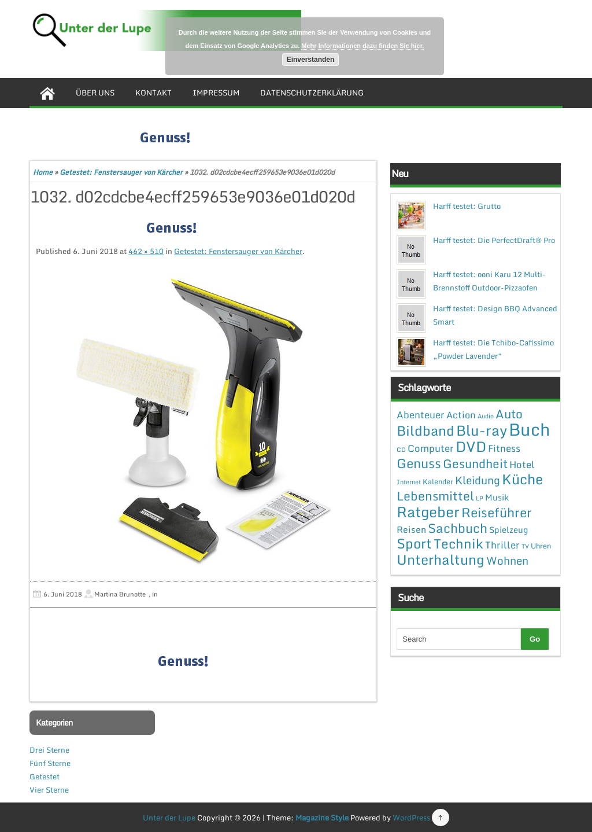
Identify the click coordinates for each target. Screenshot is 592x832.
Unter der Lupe (169, 817)
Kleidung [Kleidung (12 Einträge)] (477, 480)
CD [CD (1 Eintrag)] (401, 449)
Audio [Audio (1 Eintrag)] (486, 416)
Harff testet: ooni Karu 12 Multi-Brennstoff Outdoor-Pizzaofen (489, 281)
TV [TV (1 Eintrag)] (525, 546)
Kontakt (153, 92)
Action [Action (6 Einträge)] (461, 414)
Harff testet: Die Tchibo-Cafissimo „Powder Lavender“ (493, 349)
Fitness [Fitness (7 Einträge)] (504, 448)
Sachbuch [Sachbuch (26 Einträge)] (457, 528)
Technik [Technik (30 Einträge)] (458, 543)
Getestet (44, 776)
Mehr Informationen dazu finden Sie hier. (362, 45)
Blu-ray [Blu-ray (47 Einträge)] (481, 430)
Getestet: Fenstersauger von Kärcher (121, 172)
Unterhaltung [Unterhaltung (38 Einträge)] (440, 559)
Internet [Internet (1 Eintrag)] (409, 482)
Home (43, 172)
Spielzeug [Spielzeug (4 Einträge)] (508, 529)
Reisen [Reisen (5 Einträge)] (411, 529)
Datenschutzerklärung (312, 92)
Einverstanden (311, 60)
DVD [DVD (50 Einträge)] (471, 446)
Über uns (95, 92)
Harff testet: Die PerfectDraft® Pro (494, 240)
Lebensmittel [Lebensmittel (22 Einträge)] (435, 495)
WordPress (411, 817)
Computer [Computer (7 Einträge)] (431, 448)
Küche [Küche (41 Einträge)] (522, 478)
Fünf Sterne (50, 763)
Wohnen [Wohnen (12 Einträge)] (507, 560)
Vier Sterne (49, 789)
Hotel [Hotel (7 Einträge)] (522, 464)
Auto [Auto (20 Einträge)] (509, 414)
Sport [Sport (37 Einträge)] (414, 543)
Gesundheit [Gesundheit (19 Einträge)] (475, 463)
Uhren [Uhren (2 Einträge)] (541, 545)
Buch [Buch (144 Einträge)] (529, 429)
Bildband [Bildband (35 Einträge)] (425, 430)
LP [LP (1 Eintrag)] (479, 498)
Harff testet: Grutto (467, 206)
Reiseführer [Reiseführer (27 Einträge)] (496, 512)
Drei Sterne (49, 749)
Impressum (216, 92)
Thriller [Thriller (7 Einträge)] (502, 545)
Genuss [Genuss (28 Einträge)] (419, 463)
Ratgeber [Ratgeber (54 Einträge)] (428, 512)
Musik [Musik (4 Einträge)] (497, 497)
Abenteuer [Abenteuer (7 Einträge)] (421, 414)
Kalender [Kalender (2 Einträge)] (438, 481)
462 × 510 (146, 251)
